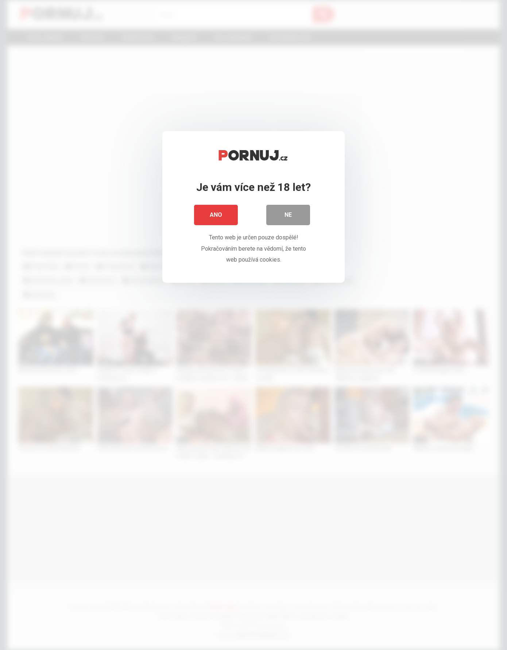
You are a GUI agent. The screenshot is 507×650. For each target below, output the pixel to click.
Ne (288, 214)
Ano (216, 214)
